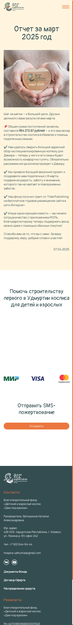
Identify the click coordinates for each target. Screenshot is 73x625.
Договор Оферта (14, 580)
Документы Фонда (15, 571)
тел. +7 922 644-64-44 (18, 544)
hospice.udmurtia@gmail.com (22, 553)
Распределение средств (19, 588)
